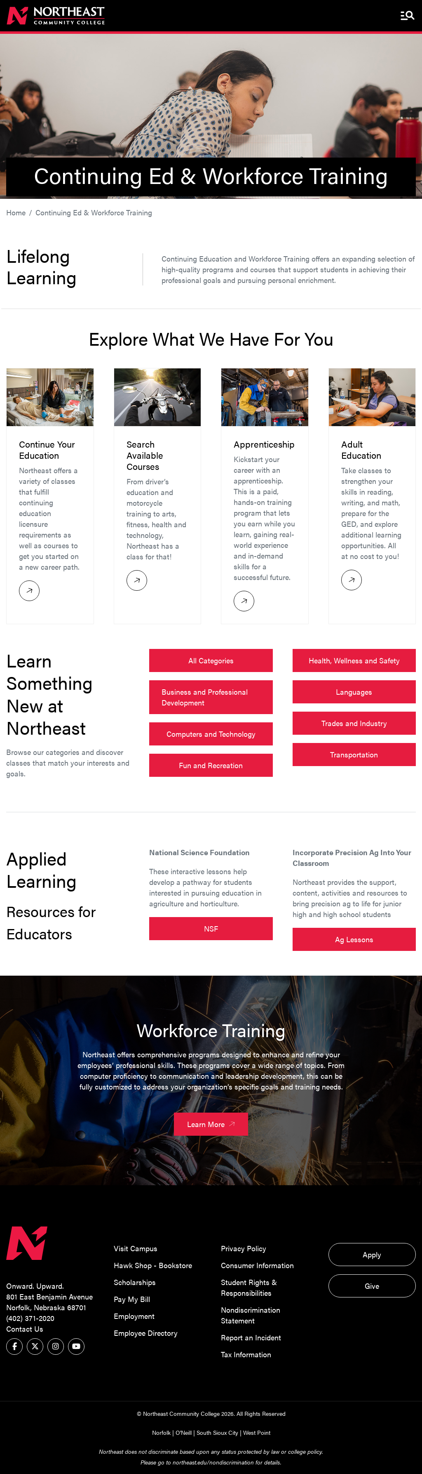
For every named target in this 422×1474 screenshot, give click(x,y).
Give (372, 1286)
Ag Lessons (354, 939)
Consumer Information (257, 1265)
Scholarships (135, 1282)
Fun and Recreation (211, 765)
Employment (134, 1316)
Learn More (212, 1124)
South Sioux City (217, 1432)
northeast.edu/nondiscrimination (213, 1462)
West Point (256, 1432)
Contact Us (24, 1328)
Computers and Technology (211, 734)
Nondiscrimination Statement (250, 1314)
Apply (372, 1254)
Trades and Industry (354, 723)
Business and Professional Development (205, 697)
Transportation (354, 755)
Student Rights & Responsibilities (249, 1287)
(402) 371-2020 (30, 1318)
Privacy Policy (243, 1248)
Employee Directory (146, 1333)
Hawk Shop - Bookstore (153, 1265)
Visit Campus (135, 1248)
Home (16, 212)
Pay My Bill (132, 1299)
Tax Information (246, 1354)
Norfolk (161, 1432)
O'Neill (184, 1432)
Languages (354, 692)
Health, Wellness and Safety (354, 661)
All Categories (211, 661)
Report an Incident (251, 1337)
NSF (211, 928)
